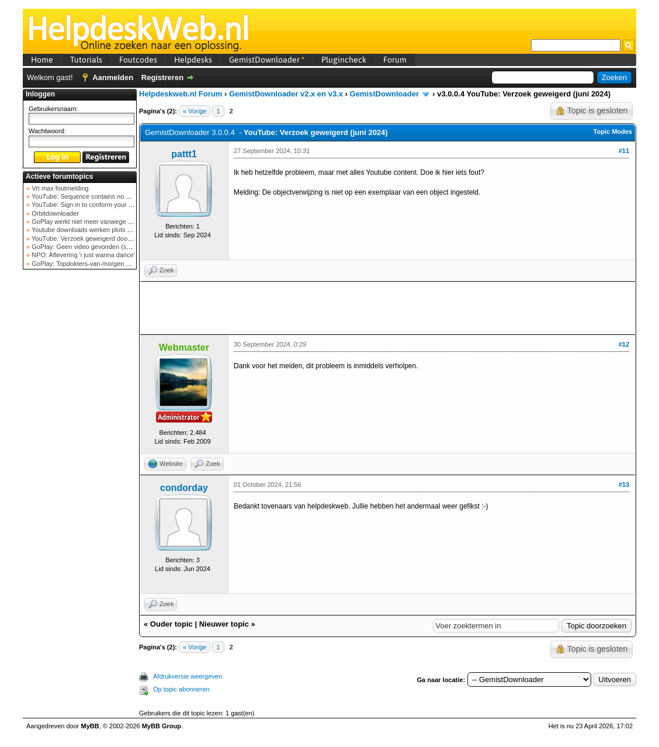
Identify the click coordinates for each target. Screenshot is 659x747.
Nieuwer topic (224, 624)
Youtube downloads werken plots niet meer (92, 229)
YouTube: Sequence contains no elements (91, 196)
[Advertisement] (80, 458)
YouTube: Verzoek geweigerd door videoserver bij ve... (108, 238)
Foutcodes (138, 59)
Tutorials (86, 59)
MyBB (90, 725)
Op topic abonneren (181, 689)
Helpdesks (193, 59)
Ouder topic (171, 624)
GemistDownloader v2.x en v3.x (286, 93)
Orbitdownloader (54, 213)
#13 (624, 484)
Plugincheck (343, 59)
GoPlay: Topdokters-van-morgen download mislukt (102, 263)
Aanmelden (112, 77)
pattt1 (184, 154)
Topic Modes (613, 131)
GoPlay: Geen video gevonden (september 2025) (101, 246)
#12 (624, 344)
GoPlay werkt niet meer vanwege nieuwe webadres (104, 221)
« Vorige (194, 111)
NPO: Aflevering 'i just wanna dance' (82, 254)
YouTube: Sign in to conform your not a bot (91, 204)
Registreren (162, 77)
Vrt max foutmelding (59, 188)
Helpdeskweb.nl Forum (180, 93)
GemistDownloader (266, 59)
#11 (624, 150)
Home (42, 59)
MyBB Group (161, 725)
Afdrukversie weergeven (187, 676)
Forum (395, 59)
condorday (184, 488)
